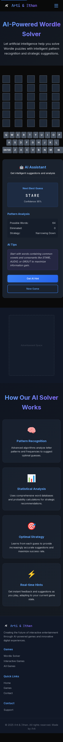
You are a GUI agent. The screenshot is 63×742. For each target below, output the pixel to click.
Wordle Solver (12, 655)
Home (7, 682)
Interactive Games (14, 661)
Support (8, 709)
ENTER (7, 150)
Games (8, 687)
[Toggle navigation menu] (56, 5)
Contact (8, 693)
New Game (32, 288)
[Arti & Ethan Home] (20, 6)
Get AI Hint (33, 278)
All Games (9, 666)
